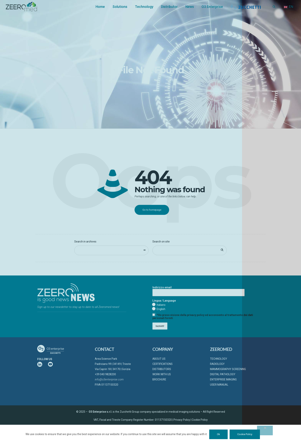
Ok (218, 434)
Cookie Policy (244, 434)
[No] (265, 430)
